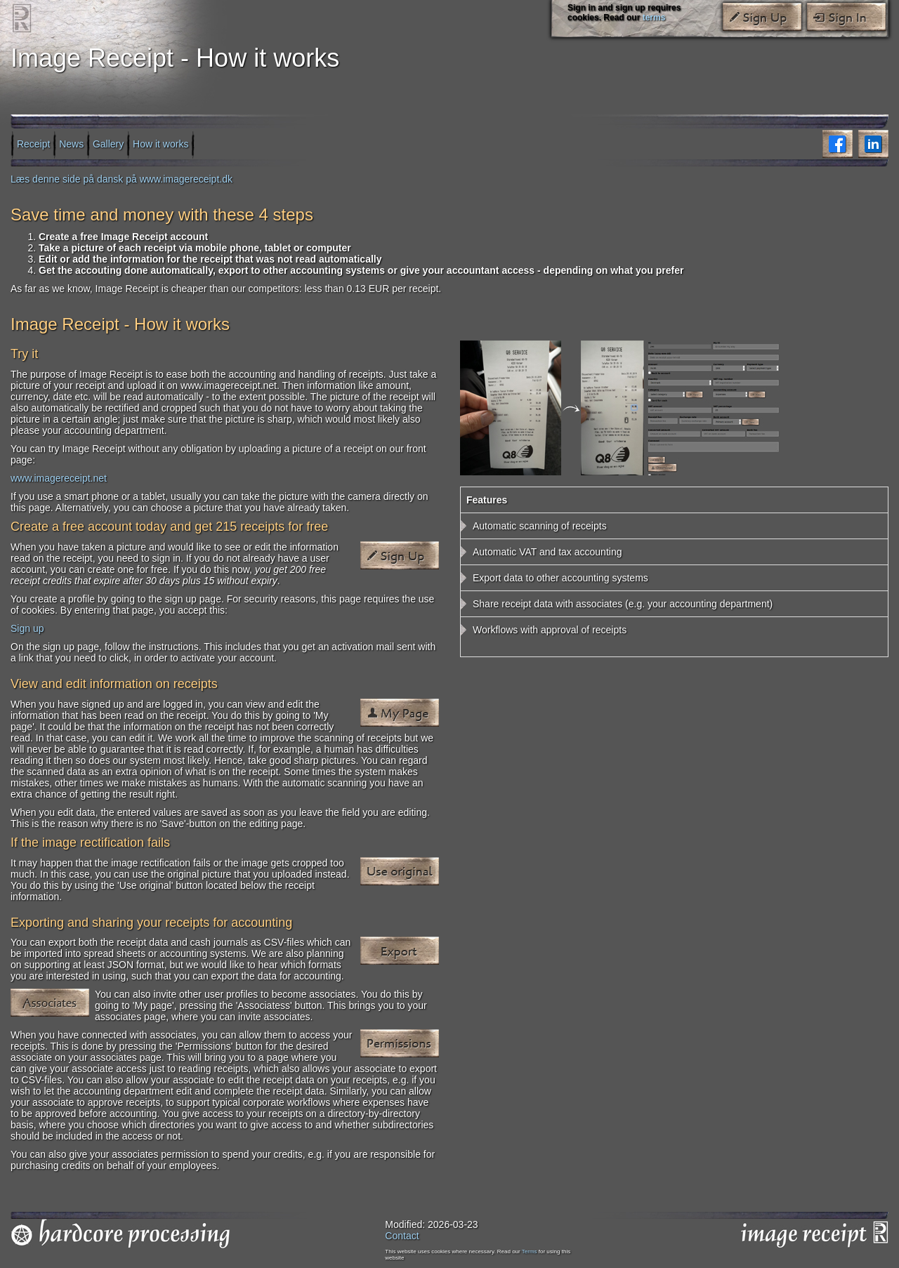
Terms (529, 1251)
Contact (402, 1235)
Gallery (108, 143)
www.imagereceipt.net (59, 478)
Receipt (33, 143)
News (71, 143)
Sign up (27, 628)
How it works (160, 143)
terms (654, 17)
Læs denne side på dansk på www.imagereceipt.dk (121, 179)
